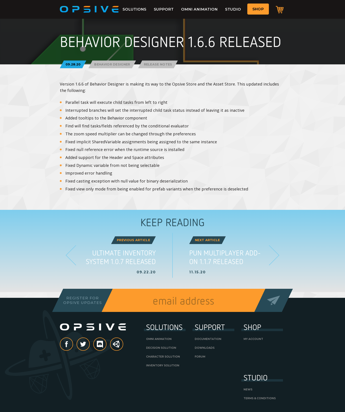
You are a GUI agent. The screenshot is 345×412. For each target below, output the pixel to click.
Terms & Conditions (260, 398)
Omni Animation (199, 9)
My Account (253, 339)
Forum (200, 356)
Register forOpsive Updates (82, 300)
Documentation (208, 339)
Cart (279, 9)
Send (273, 300)
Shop (258, 9)
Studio (233, 9)
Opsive (89, 9)
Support (164, 9)
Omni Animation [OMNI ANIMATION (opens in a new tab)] (159, 339)
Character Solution (163, 356)
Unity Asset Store (116, 346)
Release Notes (158, 64)
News (248, 389)
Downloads (205, 347)
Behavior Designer (112, 64)
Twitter (89, 344)
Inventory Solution (162, 365)
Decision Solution (161, 347)
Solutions (134, 9)
